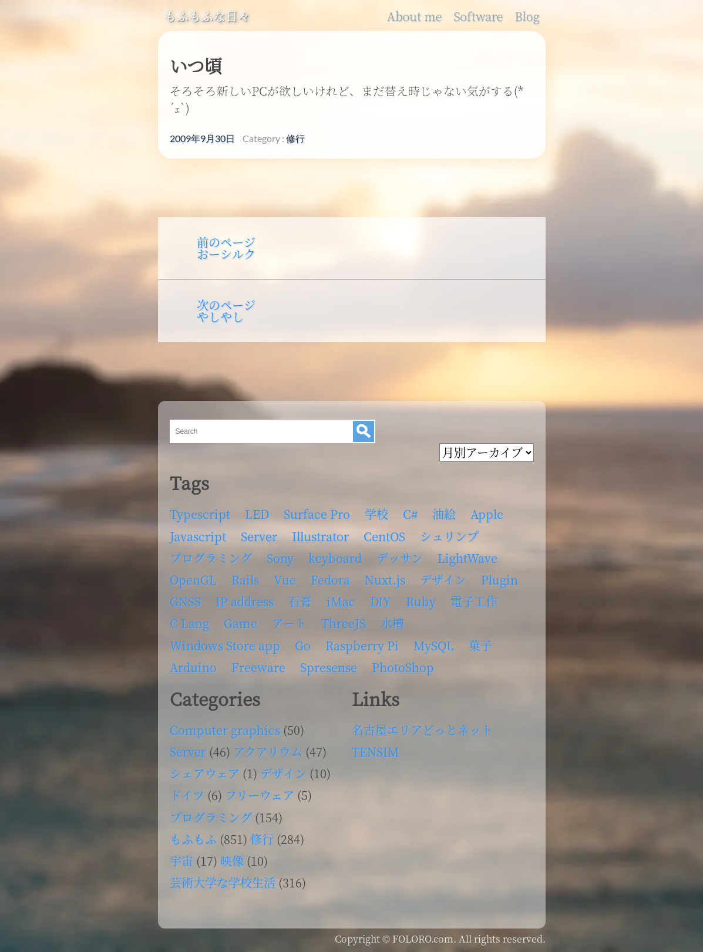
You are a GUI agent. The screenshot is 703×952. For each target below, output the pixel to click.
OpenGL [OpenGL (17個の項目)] (193, 579)
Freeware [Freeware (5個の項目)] (258, 667)
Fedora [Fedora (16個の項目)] (330, 579)
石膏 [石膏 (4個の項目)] (300, 601)
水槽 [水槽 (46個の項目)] (392, 623)
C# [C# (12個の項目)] (410, 513)
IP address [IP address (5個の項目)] (245, 601)
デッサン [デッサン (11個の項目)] (399, 557)
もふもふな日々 (207, 16)
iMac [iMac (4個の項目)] (341, 601)
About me (414, 16)
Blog (526, 16)
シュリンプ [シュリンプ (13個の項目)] (449, 536)
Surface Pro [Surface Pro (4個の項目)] (317, 513)
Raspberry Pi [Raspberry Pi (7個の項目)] (362, 645)
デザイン (283, 773)
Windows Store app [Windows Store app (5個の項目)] (225, 645)
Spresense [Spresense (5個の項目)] (328, 667)
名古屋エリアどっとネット (422, 729)
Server (188, 751)
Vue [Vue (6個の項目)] (285, 579)
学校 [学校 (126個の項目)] (376, 513)
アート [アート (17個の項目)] (289, 623)
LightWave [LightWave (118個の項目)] (467, 557)
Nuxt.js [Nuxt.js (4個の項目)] (385, 579)
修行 (295, 138)
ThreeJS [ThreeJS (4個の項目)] (343, 623)
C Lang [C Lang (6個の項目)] (189, 623)
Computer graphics (225, 729)
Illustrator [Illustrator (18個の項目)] (320, 536)
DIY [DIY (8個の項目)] (380, 601)
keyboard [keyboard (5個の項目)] (335, 557)
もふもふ (193, 839)
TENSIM (375, 751)
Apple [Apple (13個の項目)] (486, 513)
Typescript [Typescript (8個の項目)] (200, 513)
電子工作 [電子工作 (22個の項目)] (473, 601)
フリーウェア (259, 795)
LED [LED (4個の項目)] (257, 513)
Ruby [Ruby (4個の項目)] (421, 601)
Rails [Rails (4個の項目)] (245, 579)
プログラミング (211, 817)
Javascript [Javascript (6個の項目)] (198, 536)
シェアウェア (205, 773)
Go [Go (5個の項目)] (303, 645)
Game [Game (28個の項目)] (240, 623)
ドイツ (187, 795)
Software (478, 16)
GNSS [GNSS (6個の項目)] (185, 601)
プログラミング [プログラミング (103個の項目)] (211, 557)
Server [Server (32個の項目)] (259, 536)
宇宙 (181, 860)
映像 (232, 860)
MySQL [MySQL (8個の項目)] (433, 645)
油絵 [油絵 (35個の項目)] (444, 513)
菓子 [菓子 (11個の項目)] (480, 645)
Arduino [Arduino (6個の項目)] (193, 667)
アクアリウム (267, 751)
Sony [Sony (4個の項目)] (280, 557)
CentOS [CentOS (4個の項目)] (384, 536)
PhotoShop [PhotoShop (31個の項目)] (403, 667)
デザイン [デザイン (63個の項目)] (443, 579)
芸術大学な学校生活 (222, 882)
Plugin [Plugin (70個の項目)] (499, 579)
